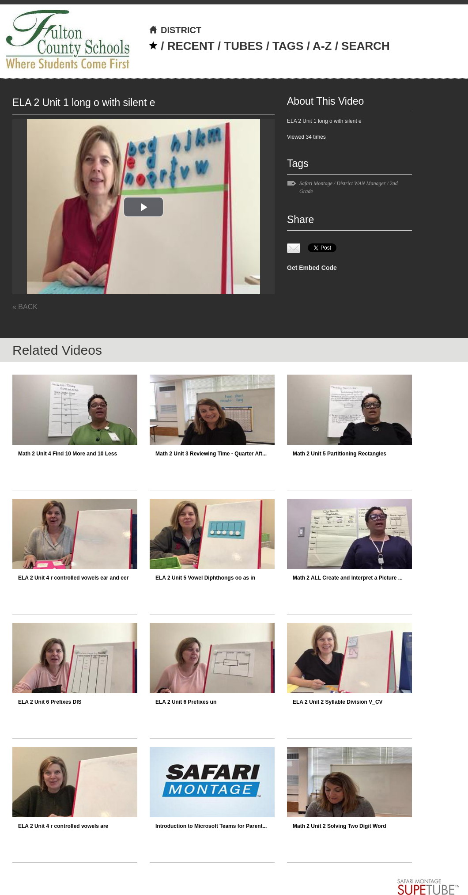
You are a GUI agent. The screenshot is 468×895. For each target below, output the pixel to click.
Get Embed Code (312, 267)
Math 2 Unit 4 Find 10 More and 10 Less (67, 454)
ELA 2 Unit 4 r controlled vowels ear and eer (73, 578)
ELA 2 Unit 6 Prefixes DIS (50, 702)
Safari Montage (315, 183)
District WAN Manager (360, 183)
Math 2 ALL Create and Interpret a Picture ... (348, 578)
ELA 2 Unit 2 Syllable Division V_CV (338, 702)
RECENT (191, 46)
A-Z (322, 46)
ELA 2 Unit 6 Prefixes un (185, 702)
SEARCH (365, 46)
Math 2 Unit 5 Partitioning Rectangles (339, 454)
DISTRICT (175, 30)
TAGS (287, 46)
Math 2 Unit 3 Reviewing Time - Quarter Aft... (211, 454)
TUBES (243, 46)
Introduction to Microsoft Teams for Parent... (211, 826)
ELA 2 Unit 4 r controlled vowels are (63, 826)
